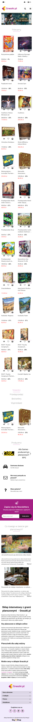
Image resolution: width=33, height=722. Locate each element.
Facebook (3, 672)
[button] (29, 2)
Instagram (9, 672)
